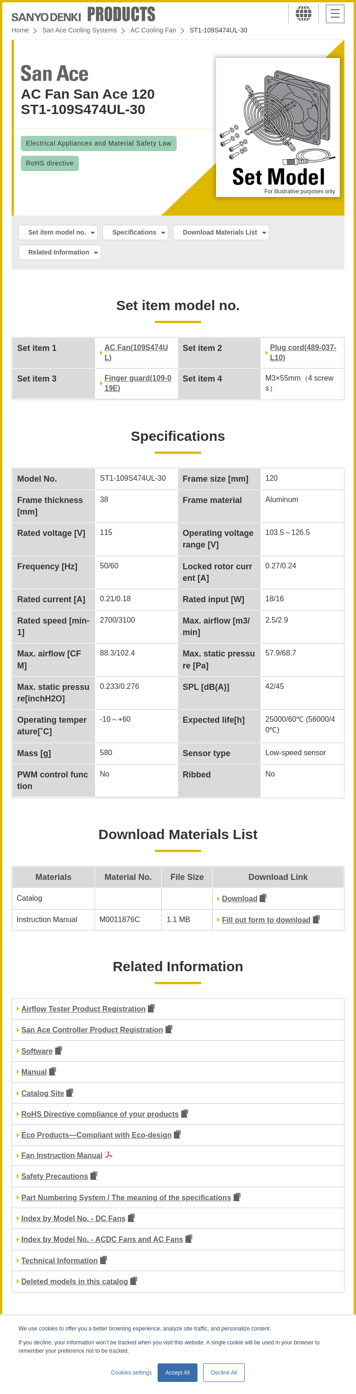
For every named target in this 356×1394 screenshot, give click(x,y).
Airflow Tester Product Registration (83, 1009)
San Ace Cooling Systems (79, 30)
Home (20, 30)
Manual (34, 1072)
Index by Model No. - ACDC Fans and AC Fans (102, 1239)
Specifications (134, 232)
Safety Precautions (54, 1176)
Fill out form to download (266, 920)
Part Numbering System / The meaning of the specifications (126, 1198)
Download (239, 899)
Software (37, 1051)
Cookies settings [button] (131, 1372)
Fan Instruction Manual (61, 1155)
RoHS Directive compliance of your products (100, 1114)
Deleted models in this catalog (74, 1282)
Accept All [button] (177, 1372)
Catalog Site (42, 1093)
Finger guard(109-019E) (138, 383)
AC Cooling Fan (153, 30)
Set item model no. (57, 232)
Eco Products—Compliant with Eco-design (96, 1135)
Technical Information (59, 1261)
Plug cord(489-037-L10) (303, 353)
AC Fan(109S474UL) (136, 353)
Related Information (58, 252)
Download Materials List (220, 232)
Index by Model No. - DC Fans (73, 1218)
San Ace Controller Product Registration (92, 1030)
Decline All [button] (224, 1372)
